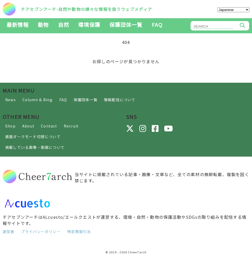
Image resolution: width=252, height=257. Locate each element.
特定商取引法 (79, 231)
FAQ (157, 24)
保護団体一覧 (125, 24)
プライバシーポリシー (41, 231)
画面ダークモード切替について (33, 136)
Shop (10, 125)
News (10, 99)
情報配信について (120, 99)
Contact (49, 125)
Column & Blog (37, 99)
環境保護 (89, 24)
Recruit (71, 125)
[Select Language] (233, 9)
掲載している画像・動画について (35, 147)
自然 (63, 24)
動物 (43, 24)
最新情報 (18, 24)
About (28, 125)
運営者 (9, 231)
